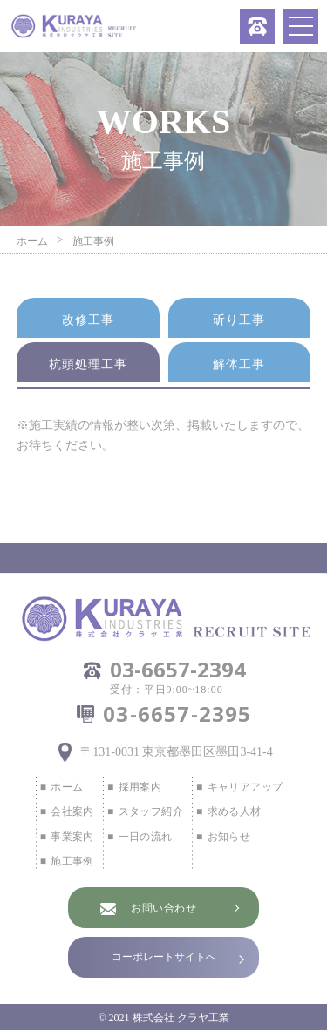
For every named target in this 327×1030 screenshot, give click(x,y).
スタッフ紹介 (151, 811)
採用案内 (140, 787)
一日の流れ (146, 836)
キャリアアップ (245, 787)
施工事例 (72, 861)
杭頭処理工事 (88, 364)
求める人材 (235, 811)
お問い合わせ (163, 908)
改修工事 (88, 320)
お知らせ (229, 836)
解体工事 (239, 364)
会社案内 (72, 811)
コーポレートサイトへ (164, 957)
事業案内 (72, 836)
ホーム (67, 787)
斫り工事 (239, 320)
